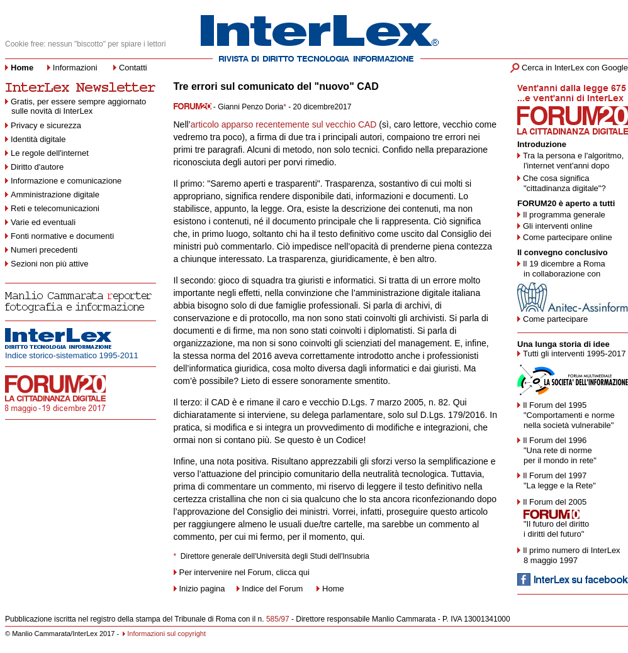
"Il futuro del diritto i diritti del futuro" (553, 529)
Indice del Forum (273, 588)
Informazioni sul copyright (166, 633)
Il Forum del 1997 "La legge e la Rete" (556, 480)
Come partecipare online (567, 237)
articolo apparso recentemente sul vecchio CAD (284, 124)
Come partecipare (555, 319)
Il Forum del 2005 (554, 502)
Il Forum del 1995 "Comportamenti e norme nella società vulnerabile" (566, 415)
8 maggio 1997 (551, 560)
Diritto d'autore (37, 167)
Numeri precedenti (44, 250)
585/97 (277, 619)
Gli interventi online (558, 226)
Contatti (133, 67)
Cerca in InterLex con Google (575, 67)
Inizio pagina (199, 588)
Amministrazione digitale (55, 194)
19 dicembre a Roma (567, 263)
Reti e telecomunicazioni (55, 208)
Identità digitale (38, 139)
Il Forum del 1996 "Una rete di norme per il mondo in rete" (557, 450)
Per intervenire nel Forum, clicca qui (244, 572)
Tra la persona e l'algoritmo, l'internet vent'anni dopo (570, 160)
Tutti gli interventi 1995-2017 (574, 353)
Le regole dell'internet (50, 153)
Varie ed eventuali (43, 222)
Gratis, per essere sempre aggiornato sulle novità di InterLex (75, 106)
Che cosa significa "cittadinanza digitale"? (561, 183)
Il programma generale (564, 214)
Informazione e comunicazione (66, 180)
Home (333, 588)
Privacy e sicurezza (46, 125)
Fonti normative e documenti (62, 236)
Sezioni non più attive (50, 263)
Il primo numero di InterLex (571, 550)
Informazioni (75, 67)
